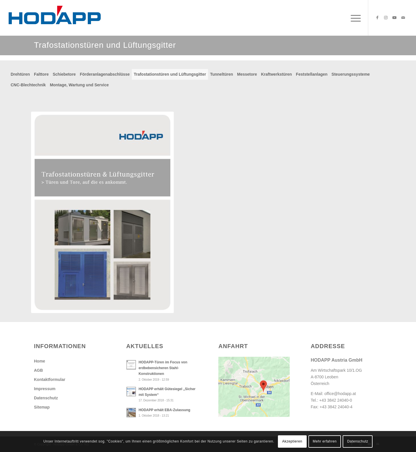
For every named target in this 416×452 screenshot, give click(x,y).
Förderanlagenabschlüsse (105, 74)
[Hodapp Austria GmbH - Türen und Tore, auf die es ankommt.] (55, 18)
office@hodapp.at (340, 393)
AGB (38, 370)
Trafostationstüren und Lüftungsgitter (170, 74)
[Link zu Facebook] (377, 17)
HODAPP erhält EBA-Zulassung (164, 410)
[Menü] (354, 18)
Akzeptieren (292, 441)
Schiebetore (64, 74)
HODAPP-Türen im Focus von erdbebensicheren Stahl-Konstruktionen (163, 368)
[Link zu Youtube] (394, 17)
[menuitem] (354, 18)
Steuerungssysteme (350, 74)
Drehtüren (20, 74)
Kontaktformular (49, 379)
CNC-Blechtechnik (28, 85)
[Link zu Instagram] (385, 17)
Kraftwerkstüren (276, 74)
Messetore (247, 74)
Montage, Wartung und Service (79, 85)
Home (39, 361)
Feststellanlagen (312, 74)
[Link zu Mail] (403, 17)
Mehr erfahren (325, 441)
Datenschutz (46, 398)
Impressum (45, 388)
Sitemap (41, 407)
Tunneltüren (221, 74)
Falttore (41, 74)
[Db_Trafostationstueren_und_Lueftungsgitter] (102, 212)
